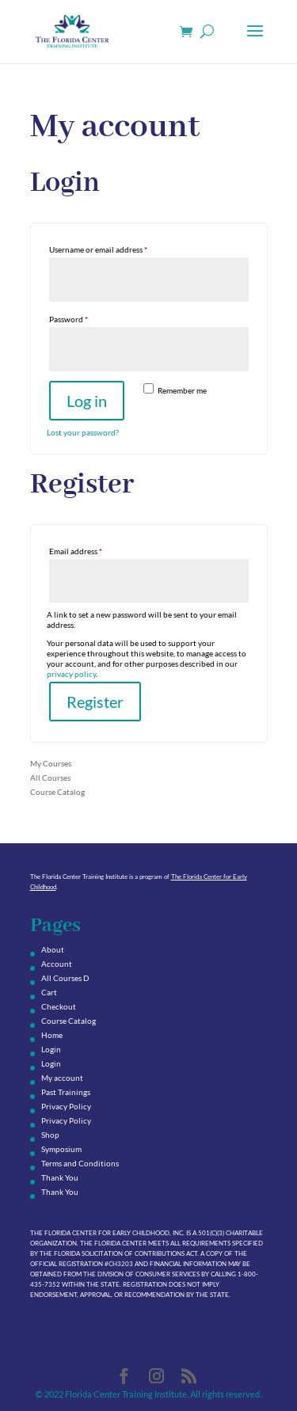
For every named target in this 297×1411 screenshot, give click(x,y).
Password (84, 317)
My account (62, 1077)
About (52, 949)
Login (51, 1049)
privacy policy (71, 674)
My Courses (50, 763)
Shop (50, 1134)
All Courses (50, 777)
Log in (87, 400)
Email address (91, 549)
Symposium (61, 1149)
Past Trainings (65, 1092)
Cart (49, 992)
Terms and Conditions (80, 1163)
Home (52, 1035)
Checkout (58, 1006)
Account (56, 963)
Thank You (59, 1177)
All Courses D (65, 978)
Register (95, 701)
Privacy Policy (66, 1106)
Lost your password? (83, 432)
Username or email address (114, 248)
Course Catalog (57, 792)
